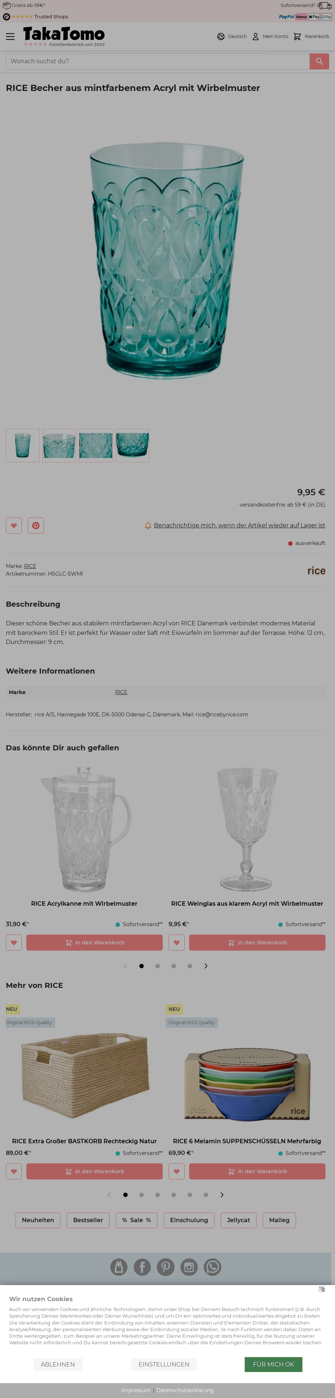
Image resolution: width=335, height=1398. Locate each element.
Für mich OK (273, 1364)
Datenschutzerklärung (185, 1390)
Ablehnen (58, 1364)
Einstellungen (164, 1364)
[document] (167, 1325)
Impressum (136, 1390)
